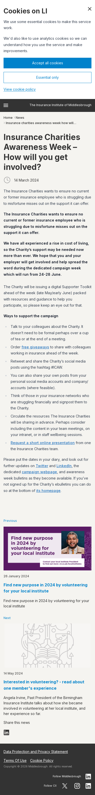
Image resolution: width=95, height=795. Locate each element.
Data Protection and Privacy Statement (36, 751)
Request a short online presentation (43, 443)
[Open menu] (6, 105)
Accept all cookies (47, 63)
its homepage (48, 490)
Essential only (47, 77)
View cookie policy (20, 89)
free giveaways (35, 347)
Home (8, 118)
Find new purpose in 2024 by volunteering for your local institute (45, 588)
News (20, 118)
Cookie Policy (41, 760)
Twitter (42, 466)
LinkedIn (64, 466)
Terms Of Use (15, 760)
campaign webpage (39, 472)
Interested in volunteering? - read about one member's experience (44, 685)
